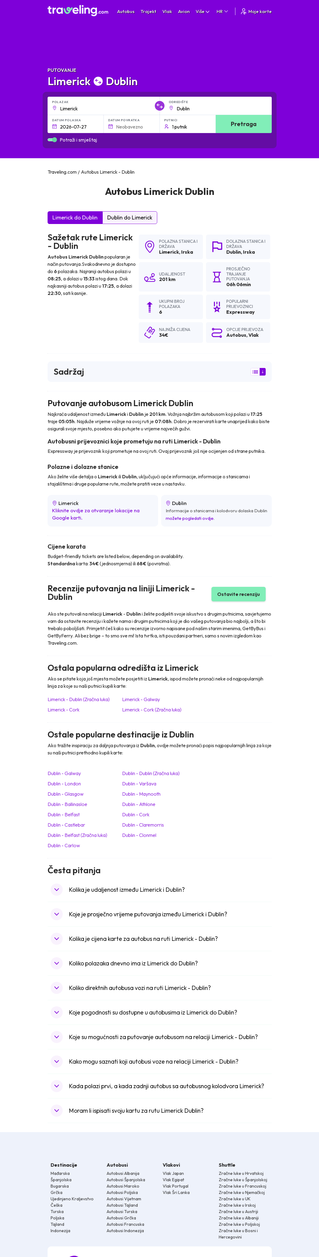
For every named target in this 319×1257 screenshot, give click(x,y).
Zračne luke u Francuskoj (242, 1186)
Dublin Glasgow (66, 794)
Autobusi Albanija (123, 1173)
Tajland (57, 1224)
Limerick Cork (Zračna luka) (151, 710)
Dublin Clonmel (139, 835)
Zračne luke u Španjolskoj (243, 1179)
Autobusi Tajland (122, 1205)
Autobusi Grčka (121, 1218)
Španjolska (61, 1179)
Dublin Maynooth (141, 794)
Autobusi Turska (122, 1211)
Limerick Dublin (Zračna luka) (79, 699)
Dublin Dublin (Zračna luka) (151, 773)
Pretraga (244, 124)
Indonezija (60, 1230)
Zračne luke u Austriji (238, 1211)
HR (223, 11)
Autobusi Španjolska (126, 1179)
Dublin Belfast (64, 814)
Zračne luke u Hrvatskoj (241, 1173)
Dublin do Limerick (129, 217)
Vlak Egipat (173, 1179)
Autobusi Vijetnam (124, 1199)
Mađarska (60, 1173)
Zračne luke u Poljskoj (239, 1224)
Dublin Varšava (139, 784)
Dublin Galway (64, 773)
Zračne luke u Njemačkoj (242, 1192)
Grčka (56, 1192)
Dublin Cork (135, 814)
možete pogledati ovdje (190, 518)
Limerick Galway (141, 699)
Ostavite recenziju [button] (238, 594)
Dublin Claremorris (143, 825)
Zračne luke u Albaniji (239, 1218)
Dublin (233, 252)
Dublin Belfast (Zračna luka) (77, 835)
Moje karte (256, 11)
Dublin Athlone (138, 804)
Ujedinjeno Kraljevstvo (72, 1199)
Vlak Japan (173, 1173)
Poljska (57, 1218)
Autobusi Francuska (125, 1224)
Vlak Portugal (175, 1186)
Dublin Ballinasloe (67, 804)
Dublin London (64, 784)
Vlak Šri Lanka (176, 1192)
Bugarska (60, 1186)
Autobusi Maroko (123, 1186)
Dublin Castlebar (66, 825)
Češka (56, 1205)
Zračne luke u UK (235, 1199)
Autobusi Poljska (122, 1192)
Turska (57, 1211)
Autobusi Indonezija (125, 1230)
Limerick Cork (63, 710)
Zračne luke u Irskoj (237, 1205)
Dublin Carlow (64, 845)
